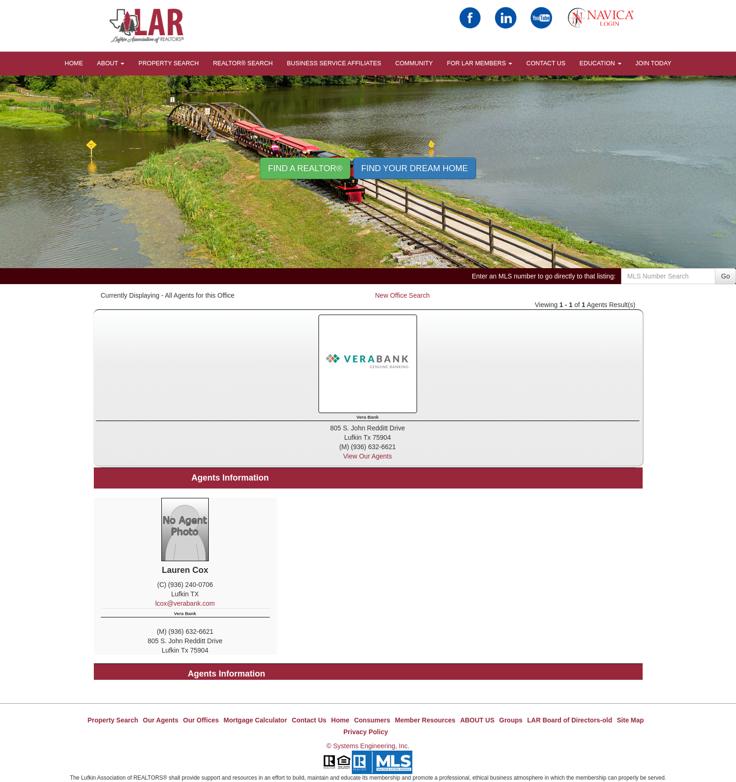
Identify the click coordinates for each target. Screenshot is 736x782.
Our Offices (201, 720)
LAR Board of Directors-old (569, 720)
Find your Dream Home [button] (414, 168)
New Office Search (402, 295)
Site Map (630, 720)
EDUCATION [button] (600, 63)
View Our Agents (367, 456)
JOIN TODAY (654, 63)
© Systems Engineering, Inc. (368, 746)
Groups (511, 720)
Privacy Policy (365, 732)
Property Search (168, 63)
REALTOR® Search (243, 63)
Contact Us (545, 63)
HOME (74, 63)
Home (340, 720)
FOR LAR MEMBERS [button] (479, 63)
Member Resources (425, 720)
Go (725, 276)
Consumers (372, 720)
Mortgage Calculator (255, 720)
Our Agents (161, 720)
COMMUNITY (414, 63)
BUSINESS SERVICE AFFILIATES (334, 63)
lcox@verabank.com (185, 603)
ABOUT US (477, 720)
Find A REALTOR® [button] (305, 168)
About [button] (110, 63)
